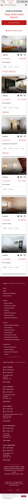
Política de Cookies (8, 498)
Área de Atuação (8, 349)
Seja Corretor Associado (11, 352)
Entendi (23, 496)
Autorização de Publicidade (11, 339)
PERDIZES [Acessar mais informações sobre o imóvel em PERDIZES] (5, 55)
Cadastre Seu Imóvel (10, 305)
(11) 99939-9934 (8, 389)
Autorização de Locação (10, 337)
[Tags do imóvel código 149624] (14, 133)
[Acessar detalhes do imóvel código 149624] (14, 152)
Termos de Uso (7, 296)
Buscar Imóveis (14, 22)
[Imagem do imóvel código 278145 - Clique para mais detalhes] (14, 244)
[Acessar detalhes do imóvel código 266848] (14, 231)
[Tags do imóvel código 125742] (14, 51)
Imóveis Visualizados (10, 313)
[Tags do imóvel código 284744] (14, 77)
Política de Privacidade (9, 293)
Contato (6, 354)
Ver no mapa (6, 382)
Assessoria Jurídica (9, 330)
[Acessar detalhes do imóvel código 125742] (14, 70)
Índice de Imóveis (9, 315)
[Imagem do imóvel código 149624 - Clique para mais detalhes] (14, 125)
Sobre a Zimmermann (10, 347)
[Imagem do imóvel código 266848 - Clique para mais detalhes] (14, 205)
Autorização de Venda (10, 335)
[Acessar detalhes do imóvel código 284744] (14, 111)
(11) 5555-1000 (8, 409)
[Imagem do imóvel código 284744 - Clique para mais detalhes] (14, 84)
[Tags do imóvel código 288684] (14, 173)
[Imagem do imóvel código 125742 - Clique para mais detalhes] (14, 44)
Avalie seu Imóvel (9, 308)
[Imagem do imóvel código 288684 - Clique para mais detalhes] (14, 166)
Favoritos (6, 310)
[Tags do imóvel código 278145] (14, 252)
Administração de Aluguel (11, 325)
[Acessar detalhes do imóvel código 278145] (14, 270)
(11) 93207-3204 (8, 428)
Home (4, 288)
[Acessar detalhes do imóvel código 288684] (14, 192)
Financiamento (8, 327)
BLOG (4, 291)
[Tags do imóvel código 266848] (14, 212)
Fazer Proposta (8, 332)
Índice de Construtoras (10, 317)
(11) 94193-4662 (8, 448)
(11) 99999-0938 (8, 370)
